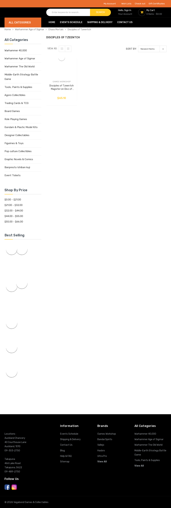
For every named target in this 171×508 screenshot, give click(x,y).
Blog (62, 450)
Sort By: (131, 48)
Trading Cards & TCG (17, 103)
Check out (140, 3)
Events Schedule (71, 22)
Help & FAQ (66, 456)
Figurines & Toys (14, 143)
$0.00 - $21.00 (13, 199)
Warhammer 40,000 (16, 50)
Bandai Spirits (104, 439)
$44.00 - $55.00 (14, 216)
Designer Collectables (17, 135)
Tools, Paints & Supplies (18, 87)
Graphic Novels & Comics (19, 159)
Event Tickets (13, 175)
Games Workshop (106, 433)
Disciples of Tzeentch (79, 29)
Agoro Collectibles (15, 95)
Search (100, 12)
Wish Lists (126, 3)
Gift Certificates (157, 3)
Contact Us (124, 22)
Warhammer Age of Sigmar (29, 29)
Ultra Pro (102, 456)
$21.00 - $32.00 (14, 205)
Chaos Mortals (55, 29)
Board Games (12, 111)
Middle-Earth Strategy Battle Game (21, 77)
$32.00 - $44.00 (14, 210)
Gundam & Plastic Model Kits (21, 127)
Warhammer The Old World (20, 66)
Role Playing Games (16, 119)
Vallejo (100, 444)
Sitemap (64, 461)
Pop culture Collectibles (18, 151)
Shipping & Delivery (100, 22)
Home (52, 22)
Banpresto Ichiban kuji (17, 167)
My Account (111, 3)
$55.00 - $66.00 (14, 221)
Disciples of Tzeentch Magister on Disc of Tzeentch (61, 87)
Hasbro (101, 450)
